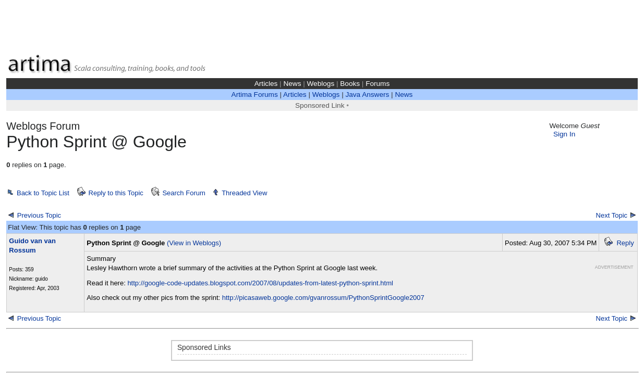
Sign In (564, 134)
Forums (378, 83)
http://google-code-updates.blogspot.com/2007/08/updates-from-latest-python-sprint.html (260, 283)
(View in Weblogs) (194, 243)
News (292, 83)
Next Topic (611, 215)
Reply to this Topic (116, 193)
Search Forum (183, 193)
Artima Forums (255, 94)
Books (350, 83)
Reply (625, 243)
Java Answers (367, 94)
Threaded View (244, 193)
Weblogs (321, 83)
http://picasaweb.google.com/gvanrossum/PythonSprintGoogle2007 (323, 297)
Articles (266, 83)
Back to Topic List (43, 193)
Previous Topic (39, 215)
